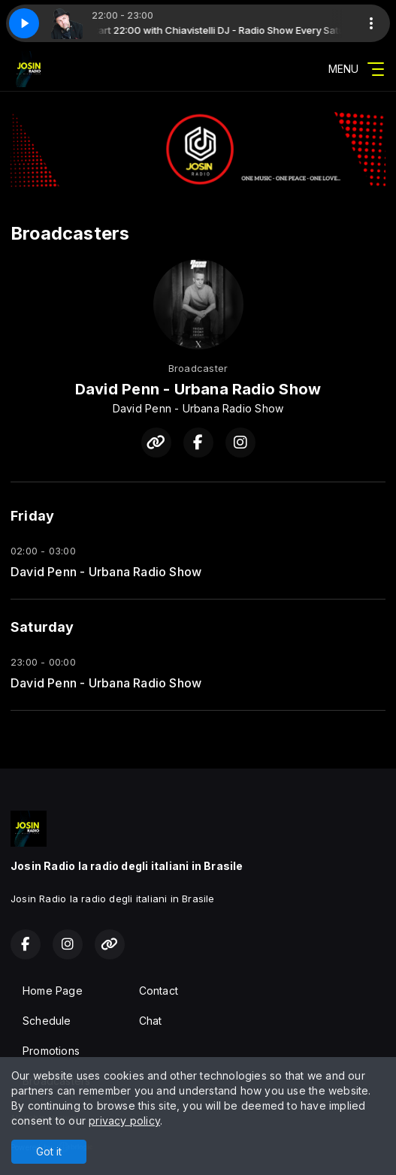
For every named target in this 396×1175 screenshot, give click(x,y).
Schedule (47, 1020)
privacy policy (124, 1120)
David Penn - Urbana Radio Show (106, 572)
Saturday (42, 627)
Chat (150, 1020)
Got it (49, 1151)
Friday (32, 516)
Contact (158, 990)
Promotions (51, 1050)
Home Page (53, 990)
